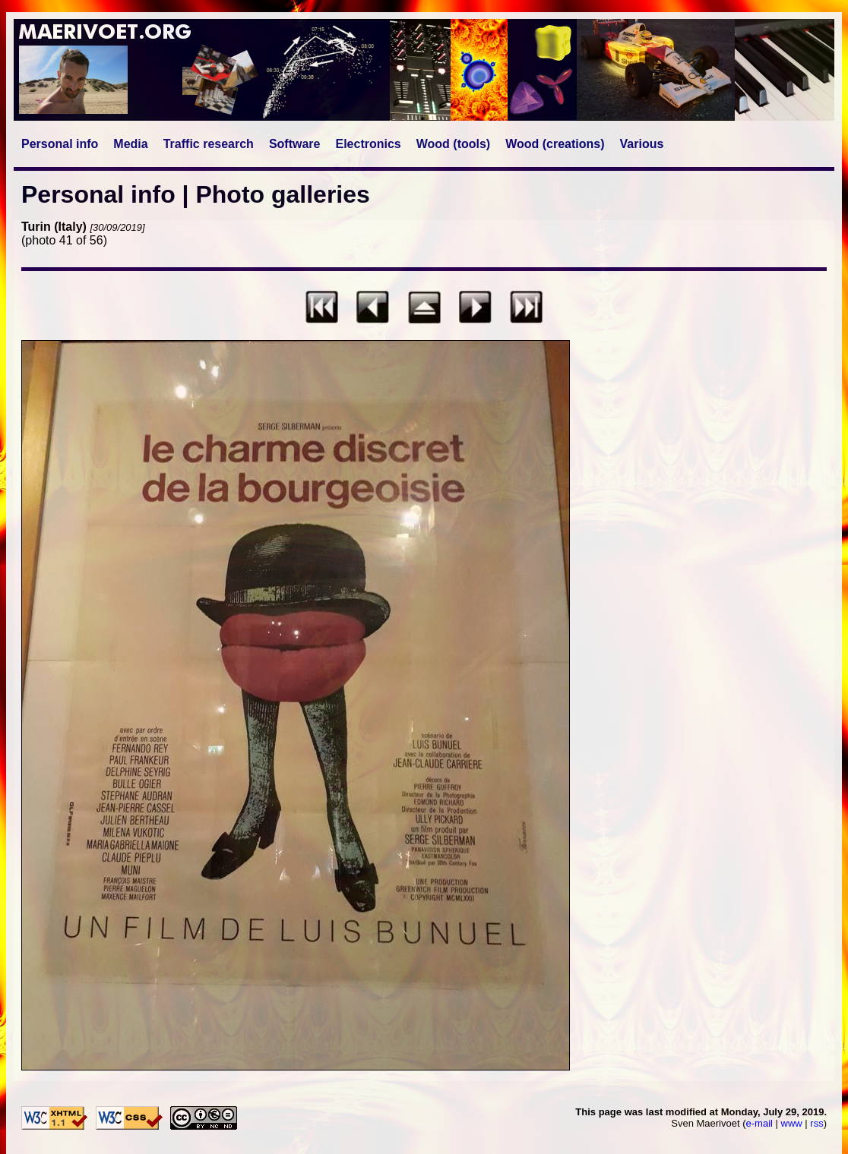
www (791, 1123)
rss (816, 1123)
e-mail (759, 1123)
